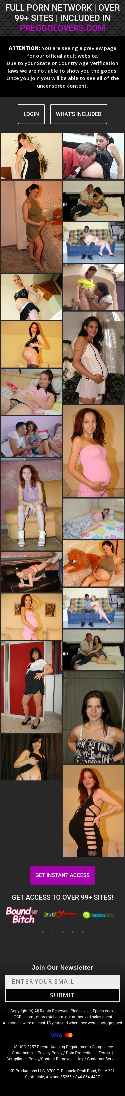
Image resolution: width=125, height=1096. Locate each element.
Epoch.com (103, 1011)
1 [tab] (42, 932)
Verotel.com (52, 1017)
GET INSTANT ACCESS (62, 875)
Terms (104, 1053)
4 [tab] (72, 932)
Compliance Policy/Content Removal (38, 1059)
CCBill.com (23, 1017)
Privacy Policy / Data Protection (66, 1053)
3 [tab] (62, 932)
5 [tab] (82, 932)
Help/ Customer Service (97, 1059)
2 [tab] (52, 932)
